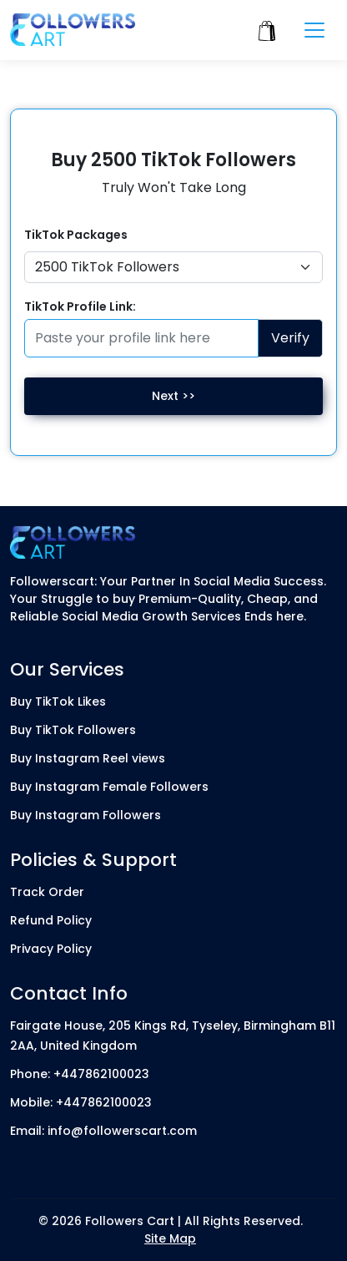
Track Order (47, 892)
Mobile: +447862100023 (81, 1102)
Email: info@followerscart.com (103, 1130)
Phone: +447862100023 (79, 1074)
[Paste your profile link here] (141, 338)
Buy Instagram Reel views (87, 758)
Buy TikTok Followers (73, 730)
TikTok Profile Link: (80, 306)
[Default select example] (173, 267)
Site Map (170, 1238)
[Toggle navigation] (314, 30)
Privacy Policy (51, 948)
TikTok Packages (76, 234)
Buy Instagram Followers (85, 815)
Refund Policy (51, 920)
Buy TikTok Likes (58, 701)
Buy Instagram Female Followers (109, 786)
